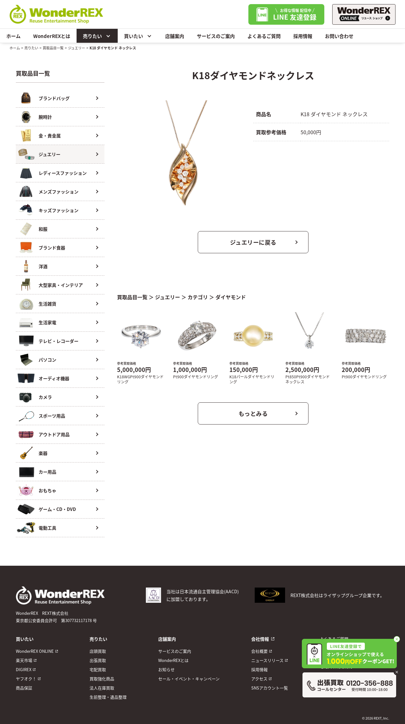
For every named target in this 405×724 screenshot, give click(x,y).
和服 (43, 229)
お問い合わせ (339, 36)
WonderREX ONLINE (35, 651)
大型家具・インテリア (61, 285)
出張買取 (98, 660)
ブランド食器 (52, 247)
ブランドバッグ (54, 98)
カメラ (45, 397)
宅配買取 (98, 669)
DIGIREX (23, 669)
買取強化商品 (102, 679)
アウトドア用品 (54, 434)
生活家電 (47, 322)
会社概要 (259, 651)
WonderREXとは (51, 36)
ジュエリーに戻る (253, 242)
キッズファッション (58, 210)
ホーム (13, 36)
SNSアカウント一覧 (269, 688)
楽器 (43, 453)
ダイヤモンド (230, 297)
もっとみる (253, 413)
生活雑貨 (47, 303)
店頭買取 (98, 651)
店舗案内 (174, 36)
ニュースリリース (267, 660)
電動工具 (47, 528)
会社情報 (260, 639)
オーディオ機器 (54, 378)
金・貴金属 (50, 135)
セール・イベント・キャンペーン (189, 679)
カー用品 (47, 472)
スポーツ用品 (52, 415)
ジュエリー (76, 47)
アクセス (259, 679)
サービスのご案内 (216, 36)
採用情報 (302, 36)
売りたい (97, 36)
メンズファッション (58, 191)
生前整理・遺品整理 (108, 697)
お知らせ (166, 669)
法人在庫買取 (102, 688)
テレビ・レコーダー (58, 341)
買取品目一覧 (53, 47)
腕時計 (45, 117)
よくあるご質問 (264, 36)
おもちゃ (47, 490)
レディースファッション (63, 173)
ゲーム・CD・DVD (57, 509)
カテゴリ (198, 297)
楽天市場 (24, 660)
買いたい (138, 36)
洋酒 (43, 266)
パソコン (47, 359)
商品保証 (24, 688)
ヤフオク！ (26, 679)
